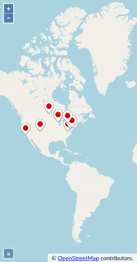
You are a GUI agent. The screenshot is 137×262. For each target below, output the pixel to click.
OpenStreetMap (78, 257)
